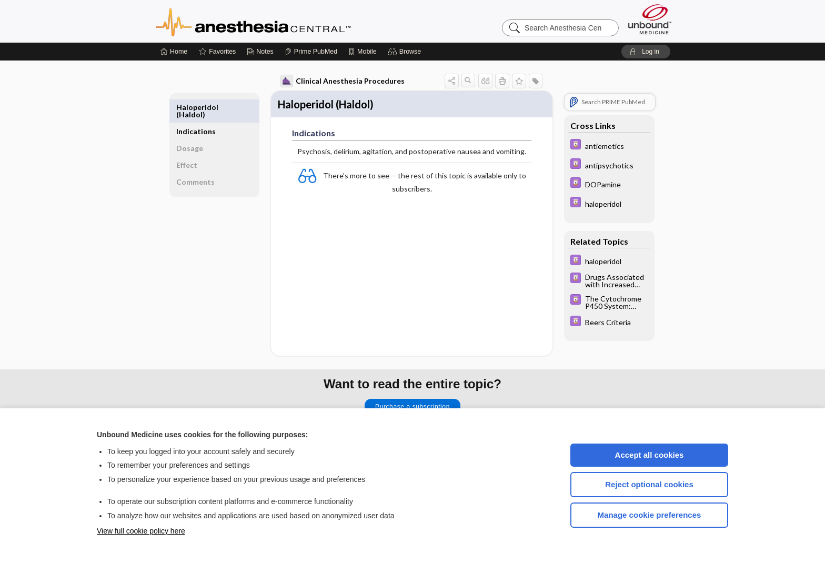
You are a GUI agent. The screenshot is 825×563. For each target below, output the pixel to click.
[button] (406, 52)
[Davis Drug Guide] (604, 145)
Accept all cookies (649, 454)
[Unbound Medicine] (650, 19)
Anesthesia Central (286, 21)
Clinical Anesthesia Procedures (337, 81)
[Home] (173, 52)
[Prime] (311, 52)
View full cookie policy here (141, 531)
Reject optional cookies (649, 484)
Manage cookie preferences (649, 514)
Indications (202, 107)
